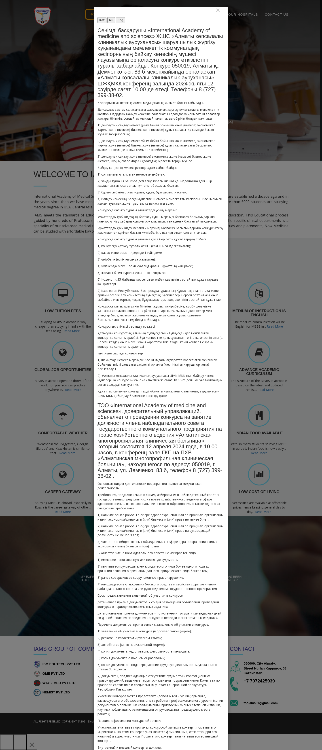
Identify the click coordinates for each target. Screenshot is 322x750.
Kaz (102, 20)
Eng (120, 20)
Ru (111, 20)
